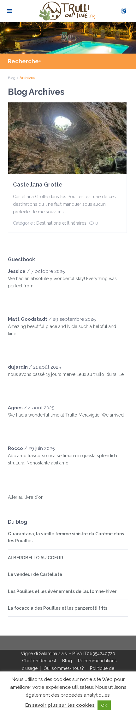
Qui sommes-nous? (64, 668)
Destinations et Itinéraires (61, 223)
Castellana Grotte (37, 184)
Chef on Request (39, 660)
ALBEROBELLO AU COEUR (35, 557)
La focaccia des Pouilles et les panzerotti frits (57, 608)
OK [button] (104, 705)
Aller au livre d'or (25, 497)
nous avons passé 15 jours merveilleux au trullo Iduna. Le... (67, 374)
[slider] (20, 298)
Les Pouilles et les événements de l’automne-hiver (62, 591)
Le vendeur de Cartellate (35, 574)
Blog (11, 78)
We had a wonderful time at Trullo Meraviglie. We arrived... (67, 414)
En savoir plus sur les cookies (60, 705)
